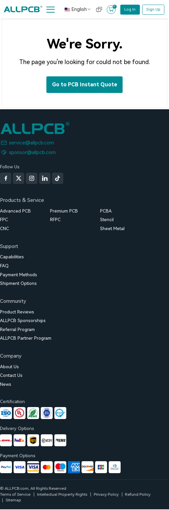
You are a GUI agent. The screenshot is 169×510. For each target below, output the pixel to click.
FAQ (4, 265)
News (5, 384)
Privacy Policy (106, 494)
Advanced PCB (15, 211)
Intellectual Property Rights (62, 494)
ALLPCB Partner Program (25, 338)
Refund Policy (137, 494)
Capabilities (12, 256)
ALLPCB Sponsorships (23, 320)
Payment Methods (18, 274)
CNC (4, 228)
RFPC (55, 219)
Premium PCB (64, 211)
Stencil (107, 219)
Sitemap (13, 500)
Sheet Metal (112, 228)
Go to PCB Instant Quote (84, 84)
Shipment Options (18, 283)
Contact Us (11, 375)
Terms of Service (15, 494)
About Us (9, 366)
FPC (4, 219)
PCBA (106, 211)
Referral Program (17, 329)
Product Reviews (17, 311)
